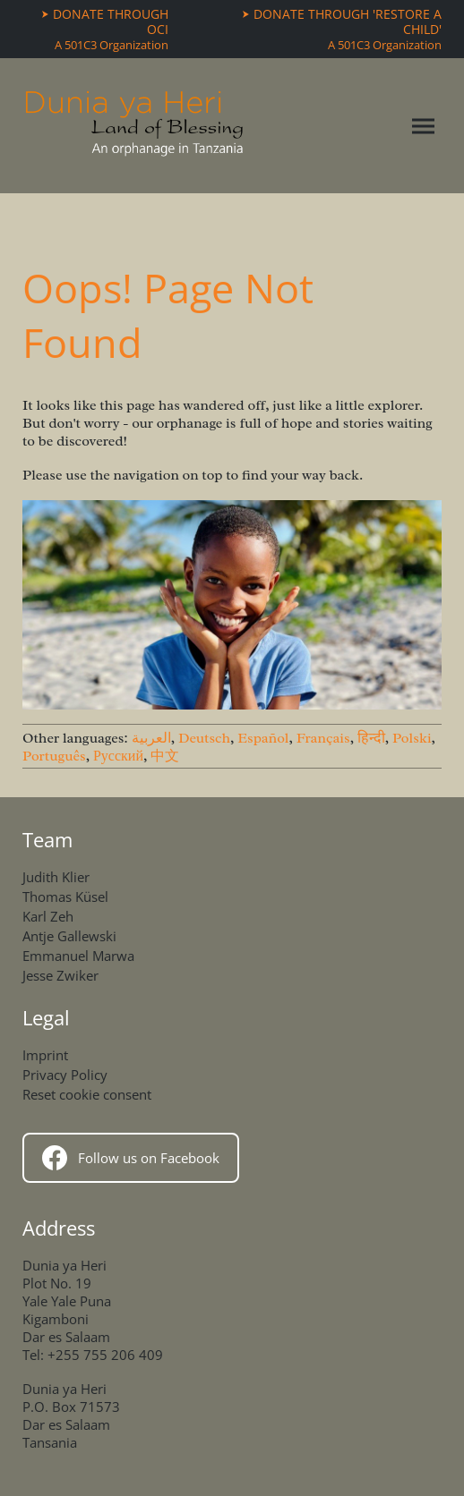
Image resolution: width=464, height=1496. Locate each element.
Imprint (45, 1055)
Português (54, 756)
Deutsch (204, 738)
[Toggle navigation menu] (423, 125)
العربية (151, 738)
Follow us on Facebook (130, 1157)
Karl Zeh (47, 916)
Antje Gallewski (69, 936)
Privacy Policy (64, 1075)
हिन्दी (371, 738)
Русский (118, 756)
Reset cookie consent (86, 1094)
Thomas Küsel (65, 896)
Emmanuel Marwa (78, 956)
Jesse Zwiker (60, 975)
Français (323, 738)
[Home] (134, 126)
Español (262, 738)
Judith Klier (56, 877)
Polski (412, 738)
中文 (164, 756)
